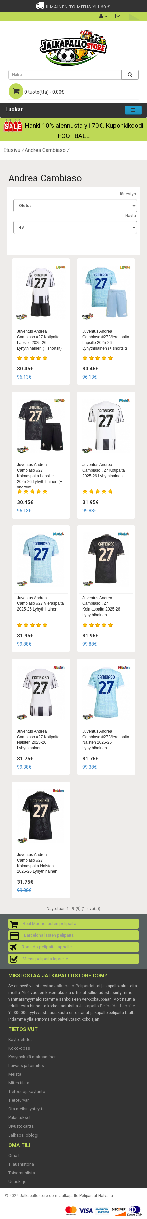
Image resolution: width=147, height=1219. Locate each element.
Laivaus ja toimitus (26, 1065)
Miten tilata (18, 1082)
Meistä (14, 1074)
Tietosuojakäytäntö (26, 1091)
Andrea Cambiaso (45, 150)
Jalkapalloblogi (23, 1135)
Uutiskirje (17, 1181)
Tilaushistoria (21, 1164)
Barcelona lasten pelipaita (49, 935)
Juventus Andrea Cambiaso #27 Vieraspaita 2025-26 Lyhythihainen (40, 604)
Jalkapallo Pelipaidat (74, 985)
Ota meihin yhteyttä (26, 1108)
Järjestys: (128, 194)
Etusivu (11, 150)
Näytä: (131, 215)
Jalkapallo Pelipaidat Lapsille (107, 1005)
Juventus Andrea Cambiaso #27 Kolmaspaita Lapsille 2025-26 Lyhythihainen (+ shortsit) (39, 475)
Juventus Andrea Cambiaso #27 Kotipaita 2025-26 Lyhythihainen (103, 470)
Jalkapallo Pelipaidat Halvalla (86, 1195)
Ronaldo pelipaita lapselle (47, 946)
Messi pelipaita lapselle (45, 958)
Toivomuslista (21, 1172)
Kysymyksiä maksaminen (32, 1056)
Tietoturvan (19, 1100)
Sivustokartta (21, 1126)
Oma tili (15, 1155)
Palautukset (19, 1117)
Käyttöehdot (20, 1039)
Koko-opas (19, 1048)
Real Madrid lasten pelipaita (49, 923)
